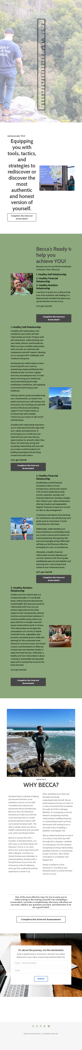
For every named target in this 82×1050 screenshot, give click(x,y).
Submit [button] (41, 979)
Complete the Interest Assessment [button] (22, 217)
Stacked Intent (10, 3)
